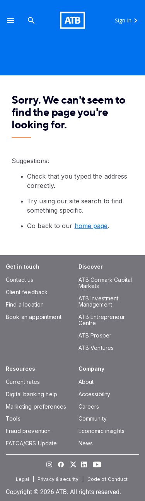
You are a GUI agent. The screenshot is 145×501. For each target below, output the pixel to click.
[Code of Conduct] (108, 479)
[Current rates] (23, 381)
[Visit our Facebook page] (61, 464)
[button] (10, 20)
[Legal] (23, 479)
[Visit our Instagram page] (49, 464)
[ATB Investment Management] (98, 301)
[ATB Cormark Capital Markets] (105, 282)
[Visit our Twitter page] (72, 464)
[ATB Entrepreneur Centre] (101, 320)
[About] (86, 381)
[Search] (31, 20)
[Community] (92, 418)
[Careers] (88, 406)
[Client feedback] (27, 292)
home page (91, 226)
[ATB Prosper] (95, 335)
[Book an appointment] (33, 317)
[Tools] (13, 418)
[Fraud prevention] (28, 431)
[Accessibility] (94, 394)
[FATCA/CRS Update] (31, 443)
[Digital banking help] (31, 394)
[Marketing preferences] (36, 406)
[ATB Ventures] (96, 347)
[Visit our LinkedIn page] (84, 464)
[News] (85, 443)
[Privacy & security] (59, 479)
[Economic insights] (101, 431)
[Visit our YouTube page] (96, 464)
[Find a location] (25, 304)
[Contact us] (20, 279)
